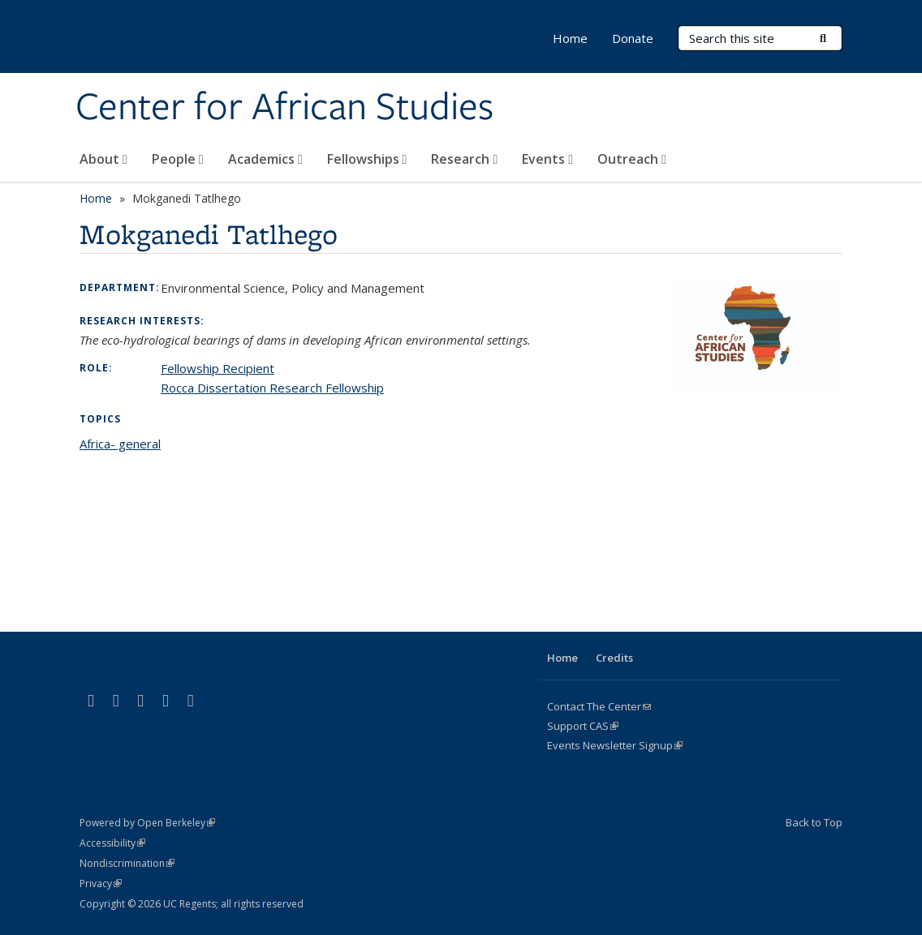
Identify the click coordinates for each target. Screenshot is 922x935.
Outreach (631, 159)
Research (464, 159)
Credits (614, 657)
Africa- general (120, 443)
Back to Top (814, 822)
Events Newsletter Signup (615, 745)
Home (570, 38)
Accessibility (112, 843)
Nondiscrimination (127, 863)
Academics (265, 159)
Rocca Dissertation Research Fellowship (272, 388)
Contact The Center (599, 706)
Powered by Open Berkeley (147, 823)
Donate (632, 38)
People (178, 159)
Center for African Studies (284, 108)
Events (547, 159)
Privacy (101, 883)
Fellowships (367, 159)
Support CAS (582, 725)
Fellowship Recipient (217, 368)
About (103, 159)
